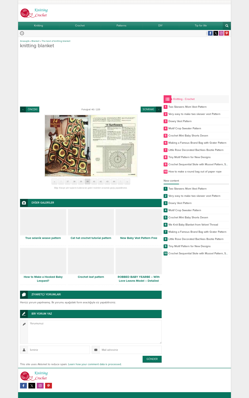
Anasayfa (24, 41)
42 (101, 181)
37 (68, 181)
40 (88, 181)
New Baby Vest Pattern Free (138, 238)
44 (114, 181)
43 (107, 181)
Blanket (35, 41)
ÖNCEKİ (32, 109)
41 (94, 181)
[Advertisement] (91, 77)
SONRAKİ (148, 109)
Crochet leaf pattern (91, 277)
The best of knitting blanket (56, 41)
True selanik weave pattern (43, 238)
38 (74, 181)
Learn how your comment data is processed (94, 364)
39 (81, 181)
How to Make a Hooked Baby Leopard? (43, 279)
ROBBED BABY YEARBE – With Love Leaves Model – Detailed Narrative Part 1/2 (139, 280)
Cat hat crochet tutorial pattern (91, 238)
